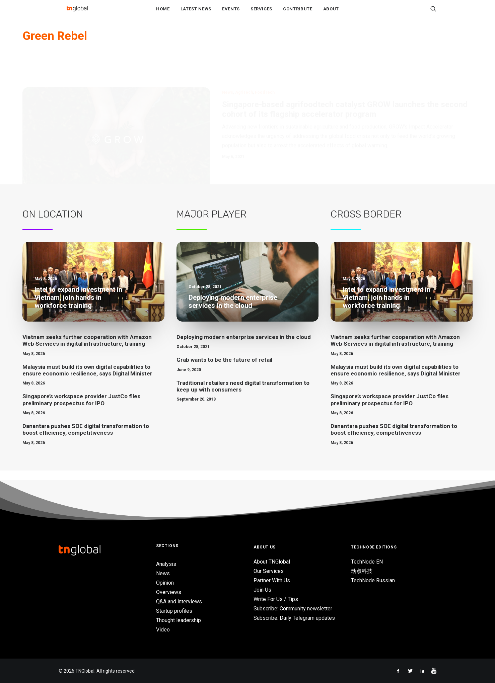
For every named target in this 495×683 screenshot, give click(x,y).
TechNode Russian (373, 580)
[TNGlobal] (77, 13)
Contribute (297, 13)
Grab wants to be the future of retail (224, 369)
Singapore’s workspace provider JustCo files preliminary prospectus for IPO (81, 409)
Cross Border (366, 224)
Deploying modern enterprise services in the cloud (243, 347)
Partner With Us (272, 580)
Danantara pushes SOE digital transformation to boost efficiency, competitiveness (85, 439)
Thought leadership (178, 620)
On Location (52, 224)
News (227, 70)
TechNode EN (367, 562)
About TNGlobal (272, 562)
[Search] (433, 13)
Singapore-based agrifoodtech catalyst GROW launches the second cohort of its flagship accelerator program (345, 87)
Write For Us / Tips (276, 599)
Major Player (211, 224)
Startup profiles (174, 611)
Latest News (196, 13)
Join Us (262, 590)
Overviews (168, 592)
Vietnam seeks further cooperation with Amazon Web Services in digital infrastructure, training (87, 350)
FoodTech (265, 70)
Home (163, 13)
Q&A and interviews (179, 601)
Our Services (269, 571)
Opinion (165, 583)
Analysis (166, 564)
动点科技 (361, 571)
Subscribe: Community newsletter (293, 608)
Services (261, 13)
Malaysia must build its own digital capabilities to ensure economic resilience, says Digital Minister (87, 380)
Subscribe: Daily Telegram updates (294, 618)
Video (163, 629)
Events (231, 13)
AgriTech (244, 70)
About (331, 13)
